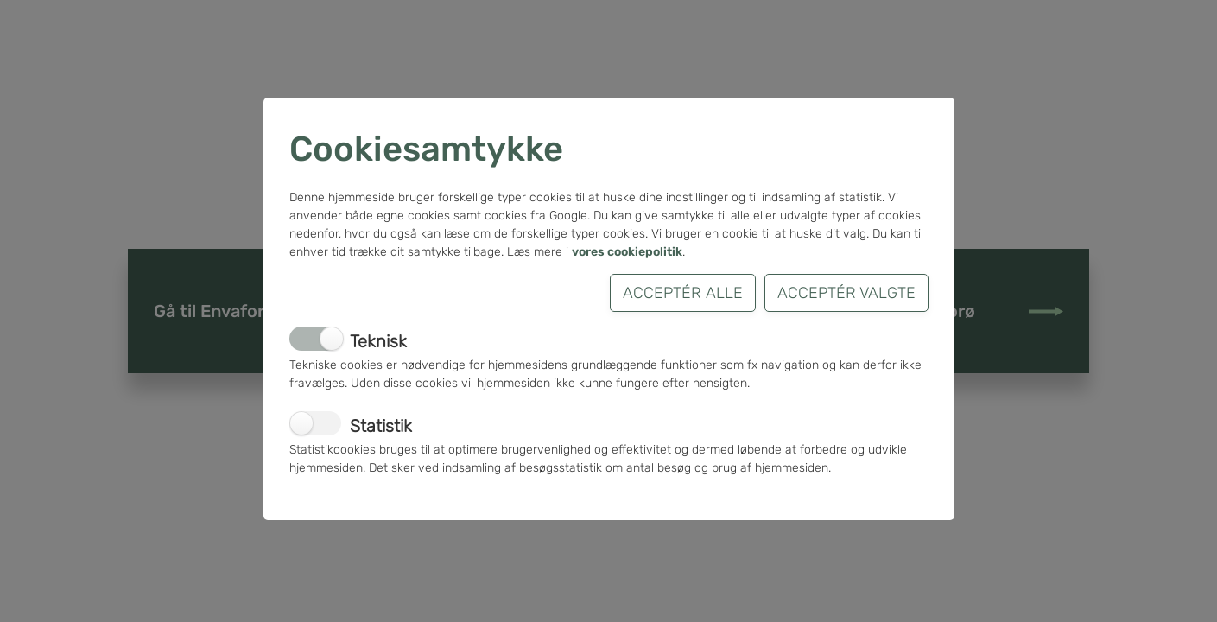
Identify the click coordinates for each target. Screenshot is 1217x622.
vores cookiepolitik (627, 251)
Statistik (381, 426)
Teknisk (378, 341)
